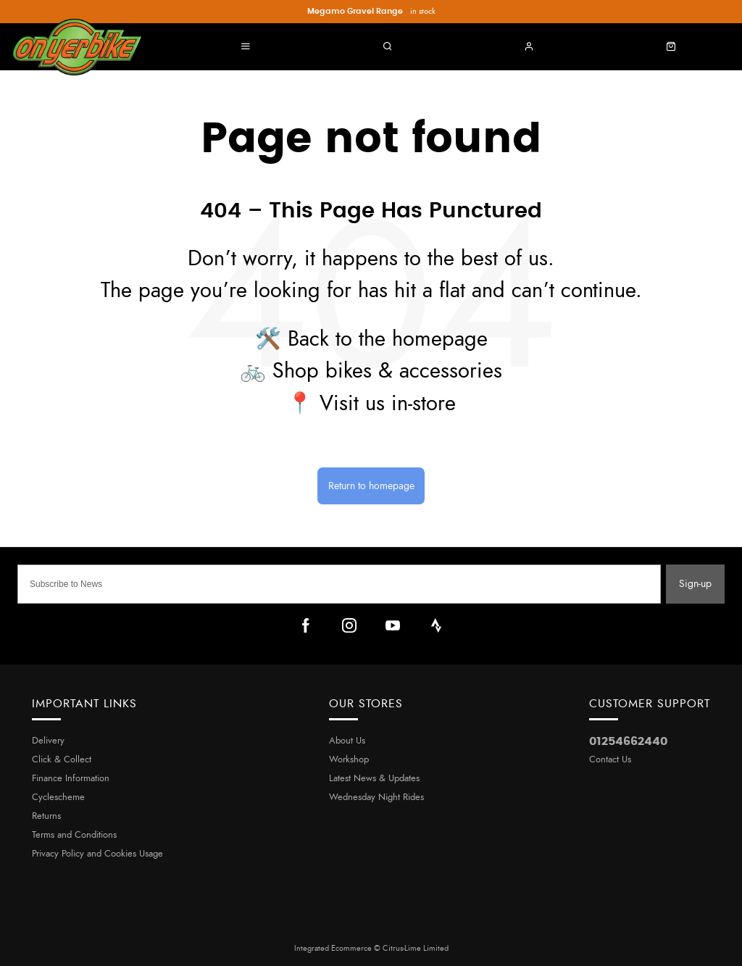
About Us (347, 741)
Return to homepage (371, 485)
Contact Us (610, 760)
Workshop (349, 760)
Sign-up (695, 584)
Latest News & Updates (374, 778)
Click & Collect (61, 760)
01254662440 (628, 741)
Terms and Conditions (74, 835)
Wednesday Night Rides (376, 797)
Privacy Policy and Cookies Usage (97, 854)
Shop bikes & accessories (387, 371)
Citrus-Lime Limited (416, 948)
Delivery (48, 741)
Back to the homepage (388, 339)
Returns (46, 816)
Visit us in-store (388, 404)
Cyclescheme (58, 797)
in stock (371, 11)
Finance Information (70, 778)
